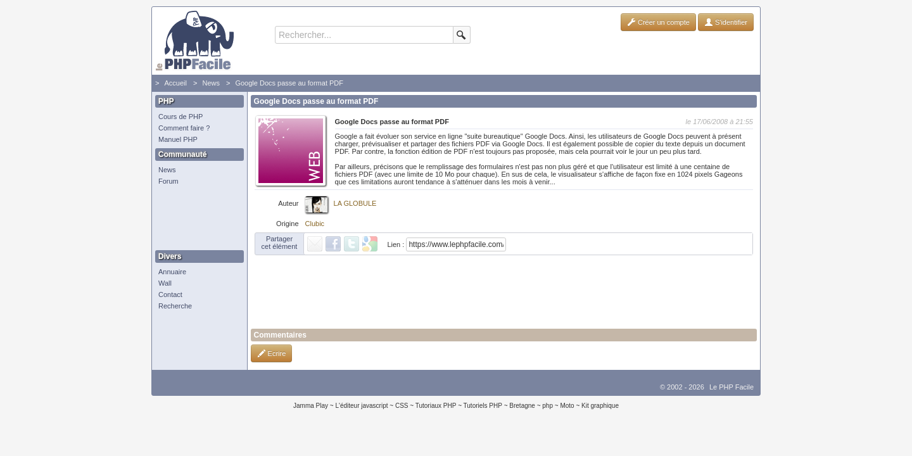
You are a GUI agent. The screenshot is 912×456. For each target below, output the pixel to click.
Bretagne (522, 405)
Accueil (175, 83)
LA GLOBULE (355, 203)
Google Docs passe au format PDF (289, 83)
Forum (168, 181)
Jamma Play (310, 405)
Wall (165, 283)
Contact (170, 294)
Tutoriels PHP (483, 405)
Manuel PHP (178, 139)
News (211, 83)
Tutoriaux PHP (436, 405)
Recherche (175, 306)
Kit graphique (600, 405)
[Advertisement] (196, 218)
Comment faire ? (184, 128)
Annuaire (172, 272)
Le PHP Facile (731, 387)
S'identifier (725, 22)
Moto (567, 405)
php (547, 405)
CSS (401, 405)
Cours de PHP (180, 116)
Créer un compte (658, 22)
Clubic (315, 223)
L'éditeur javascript (361, 405)
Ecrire (271, 353)
